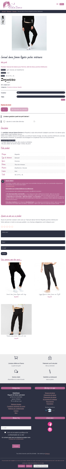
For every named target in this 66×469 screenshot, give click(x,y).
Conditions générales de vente (16, 406)
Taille (2, 97)
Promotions (50, 403)
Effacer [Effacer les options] (63, 99)
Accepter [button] (21, 466)
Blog (16, 413)
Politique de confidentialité (16, 408)
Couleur (3, 93)
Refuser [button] (29, 466)
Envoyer (16, 446)
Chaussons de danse (50, 395)
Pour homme (50, 401)
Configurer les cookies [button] (41, 466)
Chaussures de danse (49, 397)
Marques (9, 11)
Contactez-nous (10, 186)
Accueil (4, 11)
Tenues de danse (50, 393)
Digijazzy (47, 453)
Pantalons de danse (12, 87)
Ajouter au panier (20, 109)
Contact (16, 411)
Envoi (4, 253)
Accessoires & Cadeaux (50, 399)
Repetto (14, 11)
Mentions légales (16, 404)
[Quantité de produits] (4, 109)
